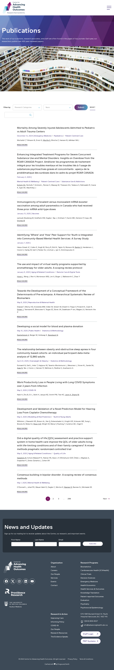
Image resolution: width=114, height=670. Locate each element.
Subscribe (92, 544)
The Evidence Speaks (59, 637)
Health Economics (88, 585)
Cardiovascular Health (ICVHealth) (95, 570)
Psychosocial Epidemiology (92, 608)
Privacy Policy (72, 659)
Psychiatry (85, 604)
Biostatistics (86, 567)
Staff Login (91, 634)
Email (61, 540)
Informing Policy (57, 622)
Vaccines (35, 214)
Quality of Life (60, 453)
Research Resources (59, 633)
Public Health (34, 331)
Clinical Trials (86, 574)
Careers (54, 570)
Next (106, 499)
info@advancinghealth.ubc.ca (96, 625)
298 (69, 499)
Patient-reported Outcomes (92, 596)
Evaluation (85, 600)
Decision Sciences (88, 578)
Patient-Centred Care (74, 136)
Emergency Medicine (42, 136)
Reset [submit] (92, 107)
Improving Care (57, 618)
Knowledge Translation (90, 593)
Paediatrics (58, 136)
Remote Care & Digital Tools (68, 272)
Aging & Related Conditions (42, 272)
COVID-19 (32, 390)
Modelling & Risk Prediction (39, 417)
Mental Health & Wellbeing (28, 181)
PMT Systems (91, 641)
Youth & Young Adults (62, 417)
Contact (54, 585)
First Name (15, 540)
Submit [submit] (81, 107)
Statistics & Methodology (52, 331)
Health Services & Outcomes (92, 589)
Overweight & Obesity (39, 361)
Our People (55, 574)
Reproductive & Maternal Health (41, 302)
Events (53, 581)
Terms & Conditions (86, 659)
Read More (22, 145)
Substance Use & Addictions (73, 181)
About (53, 567)
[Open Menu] (109, 8)
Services (54, 578)
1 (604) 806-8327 (91, 621)
